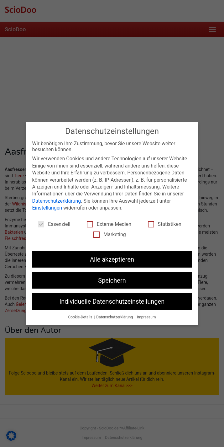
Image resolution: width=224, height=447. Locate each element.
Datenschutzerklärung (56, 201)
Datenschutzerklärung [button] (115, 317)
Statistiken (164, 224)
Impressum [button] (146, 317)
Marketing (109, 234)
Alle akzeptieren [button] (112, 259)
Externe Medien (109, 224)
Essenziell (54, 224)
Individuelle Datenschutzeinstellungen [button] (112, 301)
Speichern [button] (112, 280)
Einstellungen (47, 208)
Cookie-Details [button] (80, 317)
